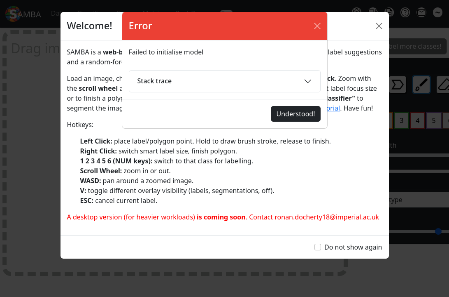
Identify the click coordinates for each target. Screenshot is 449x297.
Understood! (295, 113)
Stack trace (154, 80)
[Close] (317, 26)
